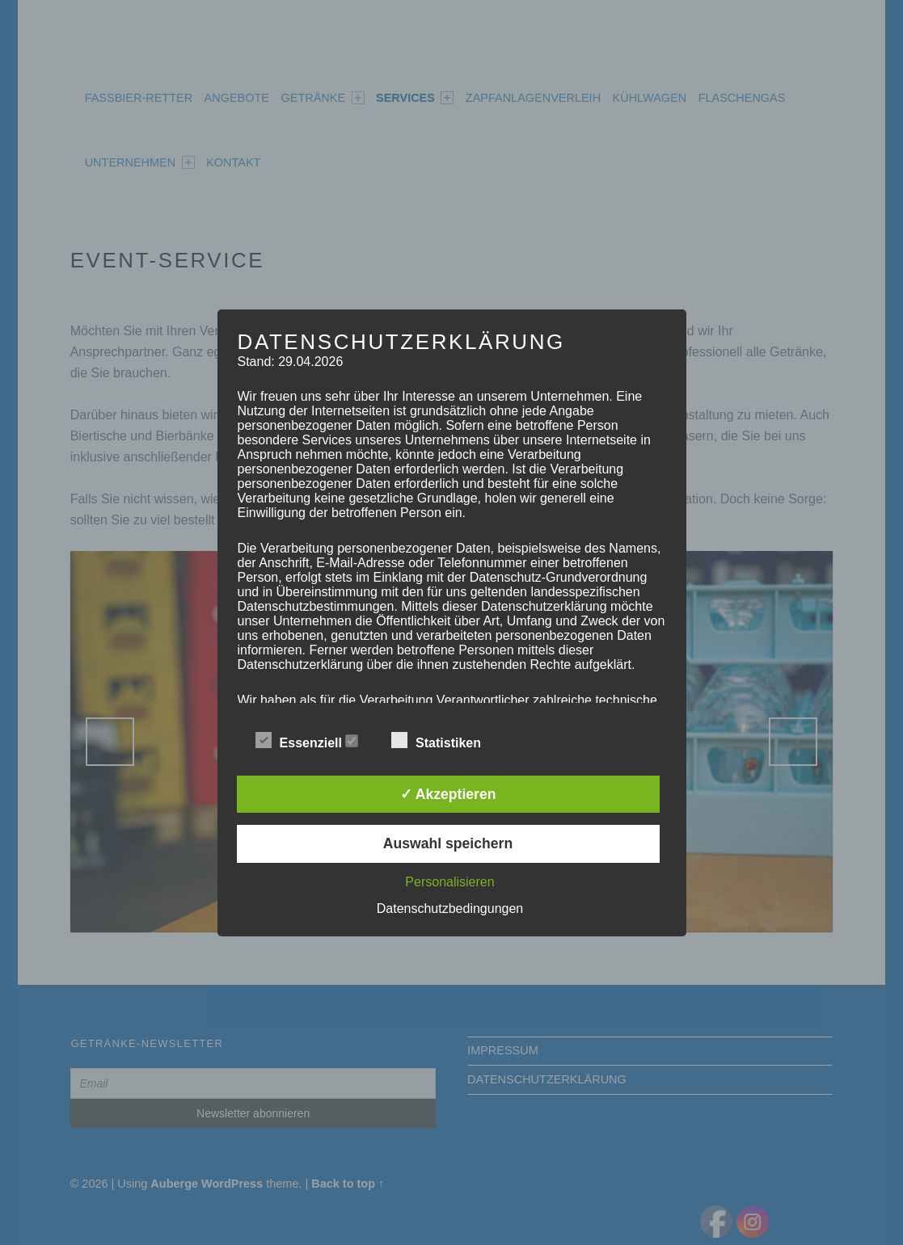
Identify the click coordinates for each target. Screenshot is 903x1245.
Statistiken (444, 741)
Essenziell (307, 741)
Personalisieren (449, 882)
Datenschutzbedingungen (450, 908)
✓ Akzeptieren (448, 794)
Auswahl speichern (448, 843)
